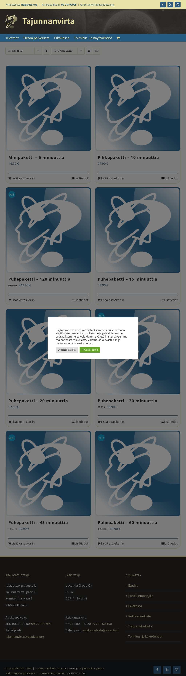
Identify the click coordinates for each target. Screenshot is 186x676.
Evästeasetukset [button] (67, 349)
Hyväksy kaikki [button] (90, 349)
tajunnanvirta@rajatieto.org (97, 4)
